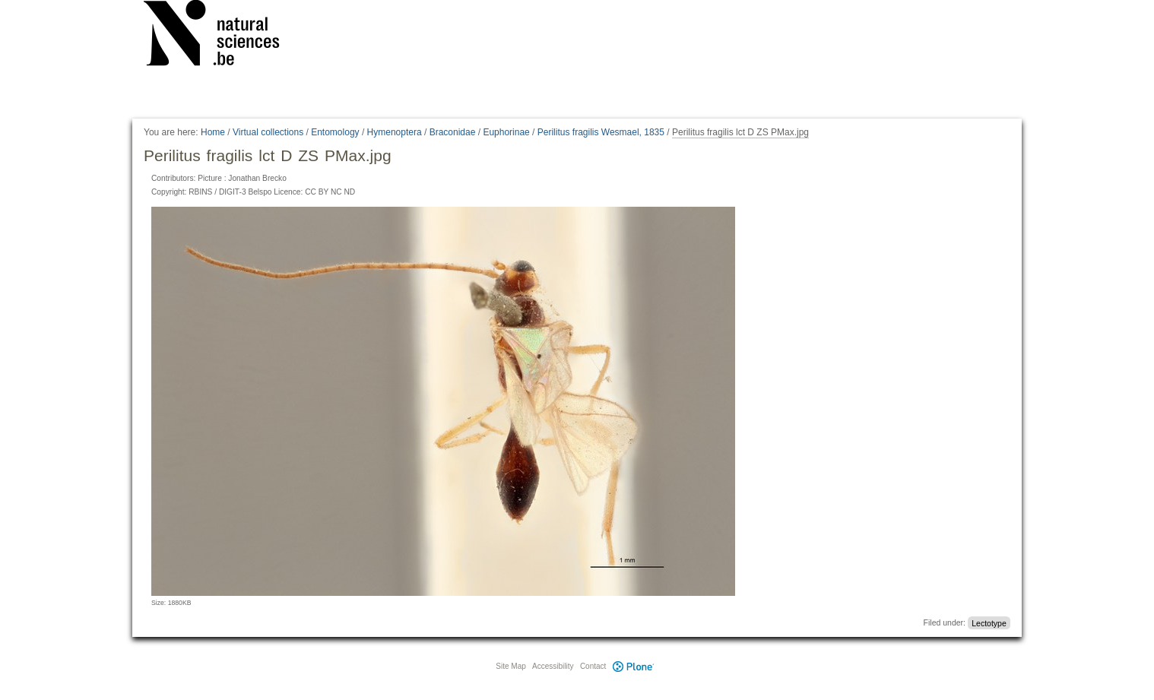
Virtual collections (268, 132)
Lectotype (989, 622)
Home (213, 132)
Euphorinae (506, 132)
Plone (633, 666)
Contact (593, 666)
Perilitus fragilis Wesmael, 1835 (600, 132)
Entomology (335, 132)
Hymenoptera (394, 132)
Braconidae (453, 132)
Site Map (510, 666)
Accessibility (552, 666)
